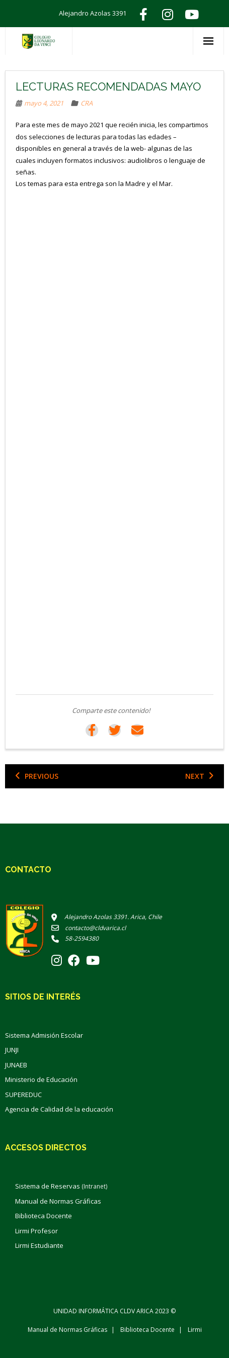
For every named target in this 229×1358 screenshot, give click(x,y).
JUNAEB (16, 1064)
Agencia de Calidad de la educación (59, 1109)
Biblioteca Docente (43, 1215)
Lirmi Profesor (36, 1230)
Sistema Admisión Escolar (44, 1035)
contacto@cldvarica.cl (88, 928)
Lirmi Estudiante (39, 1245)
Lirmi (195, 1329)
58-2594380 (75, 938)
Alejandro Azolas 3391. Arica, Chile (106, 917)
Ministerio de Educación (41, 1079)
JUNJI (12, 1049)
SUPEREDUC (23, 1094)
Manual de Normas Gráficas (58, 1201)
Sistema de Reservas (61, 1186)
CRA (87, 103)
